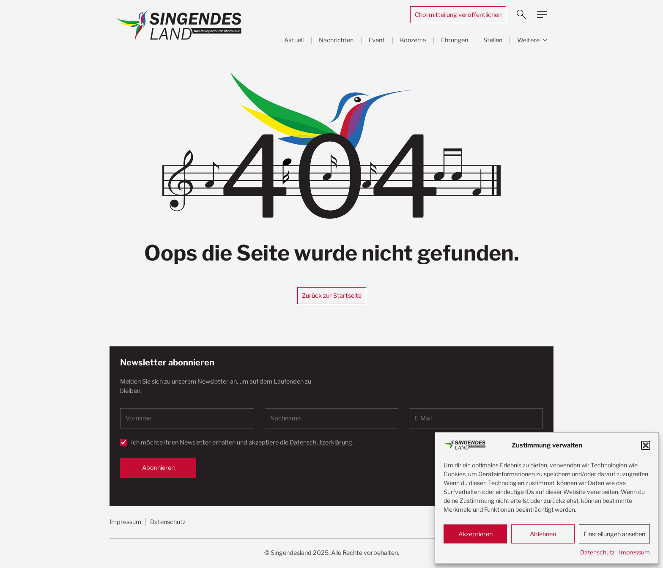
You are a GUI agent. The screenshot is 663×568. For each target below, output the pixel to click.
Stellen (492, 40)
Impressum (634, 552)
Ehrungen (454, 40)
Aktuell (294, 40)
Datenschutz (597, 552)
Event (377, 40)
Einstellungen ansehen (614, 534)
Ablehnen (543, 534)
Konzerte (413, 40)
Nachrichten (336, 40)
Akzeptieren (475, 534)
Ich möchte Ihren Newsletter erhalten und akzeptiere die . (242, 442)
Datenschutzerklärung (321, 442)
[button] (645, 445)
